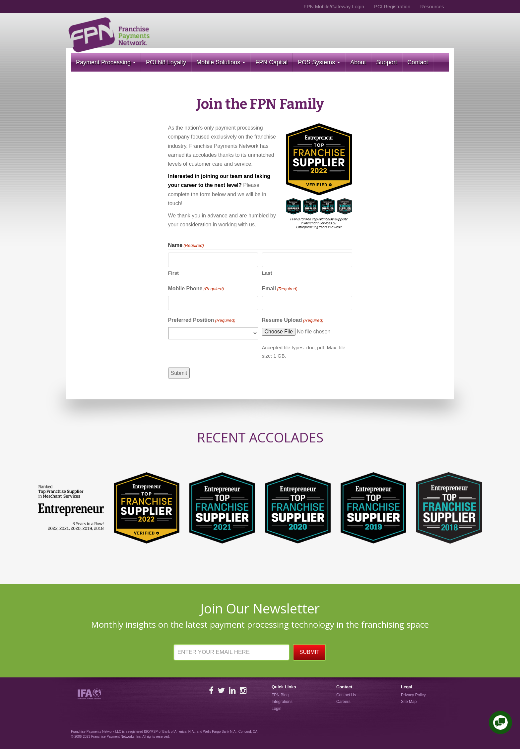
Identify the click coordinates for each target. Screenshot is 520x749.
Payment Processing (106, 62)
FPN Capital (271, 62)
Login (276, 708)
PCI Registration (392, 6)
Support (386, 62)
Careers (343, 701)
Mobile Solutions (220, 62)
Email (279, 289)
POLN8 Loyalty (166, 62)
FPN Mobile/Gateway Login (333, 6)
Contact (417, 62)
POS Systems (319, 62)
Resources (432, 6)
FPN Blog (280, 695)
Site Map (409, 701)
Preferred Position (201, 320)
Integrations (282, 701)
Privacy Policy (413, 695)
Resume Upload (293, 320)
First (173, 273)
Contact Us (346, 695)
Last (267, 273)
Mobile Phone (196, 289)
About (358, 62)
